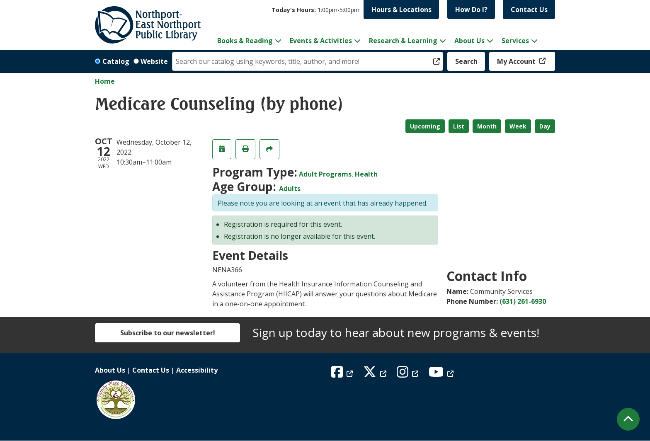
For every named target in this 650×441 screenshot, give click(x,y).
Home (105, 81)
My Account (517, 61)
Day (545, 126)
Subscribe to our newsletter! (167, 332)
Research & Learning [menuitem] (403, 40)
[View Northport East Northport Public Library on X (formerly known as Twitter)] (375, 374)
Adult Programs (325, 174)
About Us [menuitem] (469, 40)
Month (487, 126)
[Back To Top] (628, 419)
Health (366, 174)
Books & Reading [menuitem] (245, 40)
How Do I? (471, 9)
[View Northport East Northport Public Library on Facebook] (343, 374)
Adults (290, 188)
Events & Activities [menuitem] (321, 40)
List (458, 126)
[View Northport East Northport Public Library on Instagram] (408, 374)
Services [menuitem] (515, 40)
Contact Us (529, 9)
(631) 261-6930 (523, 301)
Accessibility (197, 370)
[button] (315, 9)
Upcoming (425, 126)
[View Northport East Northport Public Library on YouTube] (442, 374)
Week (517, 126)
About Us (110, 370)
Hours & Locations (401, 9)
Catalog (115, 61)
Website (154, 61)
